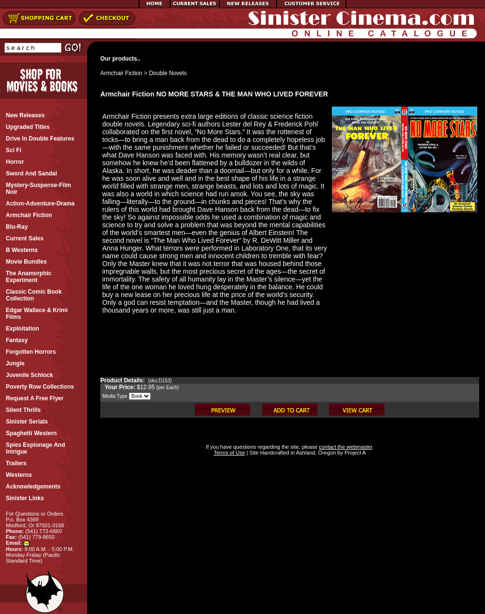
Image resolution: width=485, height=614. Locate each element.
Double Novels (168, 73)
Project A (354, 453)
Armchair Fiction (121, 73)
